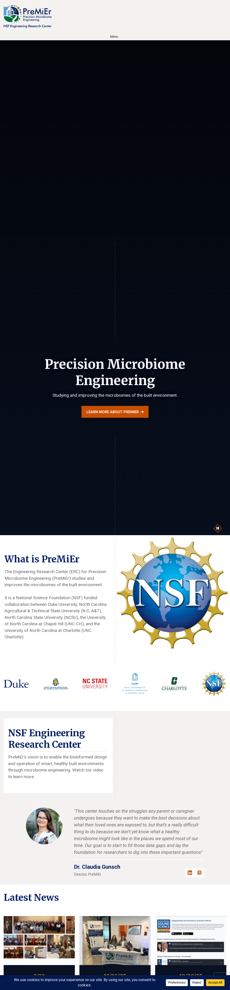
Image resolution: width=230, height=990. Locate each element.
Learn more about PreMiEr (112, 412)
